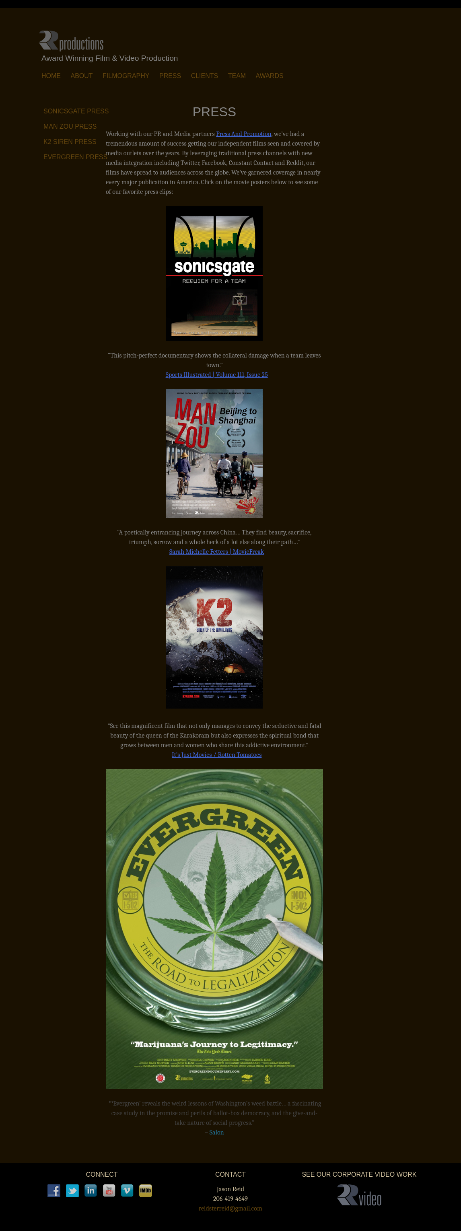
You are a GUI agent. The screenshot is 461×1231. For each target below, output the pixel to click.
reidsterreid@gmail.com (230, 1208)
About (81, 75)
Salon (217, 1132)
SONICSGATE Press (76, 111)
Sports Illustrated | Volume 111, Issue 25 (217, 374)
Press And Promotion (243, 134)
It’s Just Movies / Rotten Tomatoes (216, 754)
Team (237, 75)
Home (51, 75)
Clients (204, 75)
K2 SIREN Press (70, 141)
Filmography (126, 75)
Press (170, 75)
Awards (270, 75)
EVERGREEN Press (75, 157)
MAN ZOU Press (70, 126)
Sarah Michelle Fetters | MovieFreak (216, 551)
